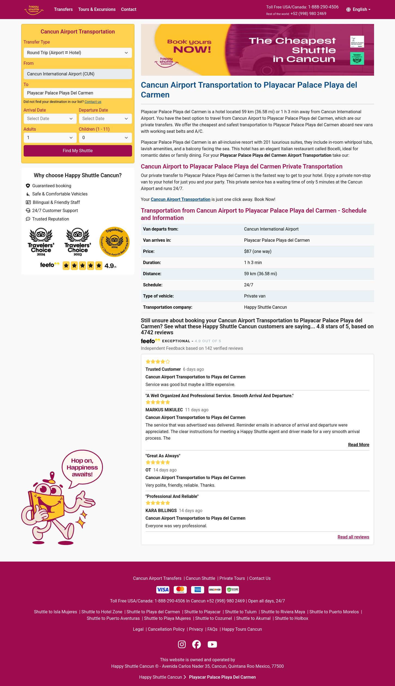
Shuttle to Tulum (240, 611)
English (356, 9)
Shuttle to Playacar (202, 611)
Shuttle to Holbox (291, 618)
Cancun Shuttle (200, 578)
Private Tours (232, 578)
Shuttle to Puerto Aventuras (113, 618)
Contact (128, 9)
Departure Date (93, 110)
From (29, 63)
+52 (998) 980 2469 (308, 13)
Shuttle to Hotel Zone (101, 611)
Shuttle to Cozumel (213, 618)
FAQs (212, 629)
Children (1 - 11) (94, 129)
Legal (138, 629)
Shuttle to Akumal (253, 618)
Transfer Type (37, 42)
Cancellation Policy (166, 629)
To (26, 84)
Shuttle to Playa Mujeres (167, 618)
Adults (30, 129)
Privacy (196, 629)
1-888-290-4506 (323, 7)
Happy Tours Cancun (242, 629)
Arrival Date (35, 110)
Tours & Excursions (97, 9)
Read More (358, 444)
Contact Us (260, 578)
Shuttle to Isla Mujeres (55, 611)
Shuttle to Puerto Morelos (334, 611)
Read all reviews (353, 537)
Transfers (63, 9)
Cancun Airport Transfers (157, 578)
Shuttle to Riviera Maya (283, 611)
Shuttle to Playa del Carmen (153, 611)
